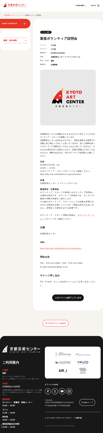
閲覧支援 (79, 418)
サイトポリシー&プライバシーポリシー (59, 418)
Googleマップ (87, 402)
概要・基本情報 (10, 40)
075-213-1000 (52, 405)
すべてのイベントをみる (55, 323)
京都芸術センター (15, 5)
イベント (20, 15)
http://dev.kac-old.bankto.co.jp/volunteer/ (61, 174)
